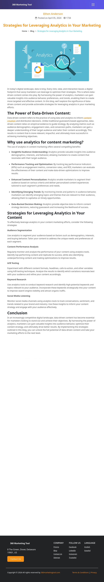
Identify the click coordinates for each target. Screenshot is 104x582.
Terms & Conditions (80, 572)
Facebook (72, 547)
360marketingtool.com (50, 572)
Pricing (56, 547)
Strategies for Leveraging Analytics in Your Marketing (59, 31)
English (87, 547)
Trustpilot (72, 557)
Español (87, 550)
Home (24, 31)
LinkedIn (72, 550)
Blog (32, 31)
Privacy (94, 572)
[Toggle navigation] (93, 4)
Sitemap (57, 557)
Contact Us (15, 559)
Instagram (73, 554)
